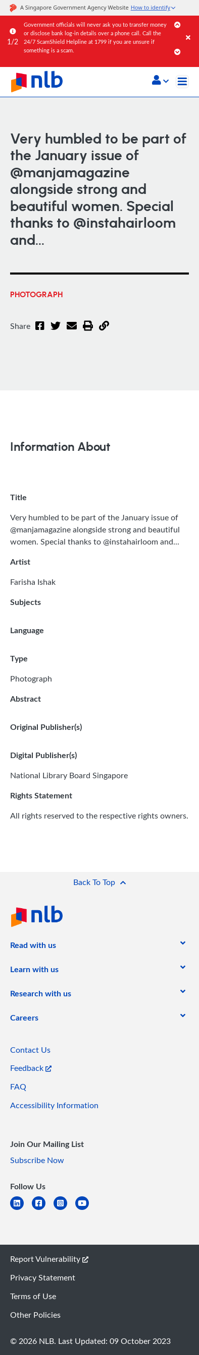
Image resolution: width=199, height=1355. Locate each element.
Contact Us (30, 1049)
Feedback (31, 1067)
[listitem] (33, 947)
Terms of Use (33, 1296)
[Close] (190, 27)
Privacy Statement (42, 1277)
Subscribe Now (37, 1160)
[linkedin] (21, 1209)
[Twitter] (55, 332)
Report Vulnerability (49, 1258)
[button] (160, 81)
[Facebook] (39, 332)
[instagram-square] (64, 1209)
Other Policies (35, 1314)
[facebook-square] (43, 1209)
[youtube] (86, 1209)
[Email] (72, 332)
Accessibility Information (54, 1105)
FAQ (18, 1086)
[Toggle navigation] (182, 81)
